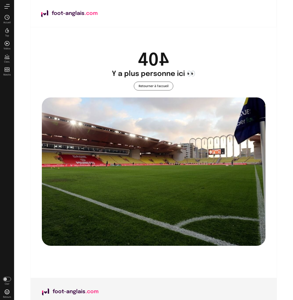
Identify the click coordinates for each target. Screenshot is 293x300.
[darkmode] (7, 280)
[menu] (7, 6)
